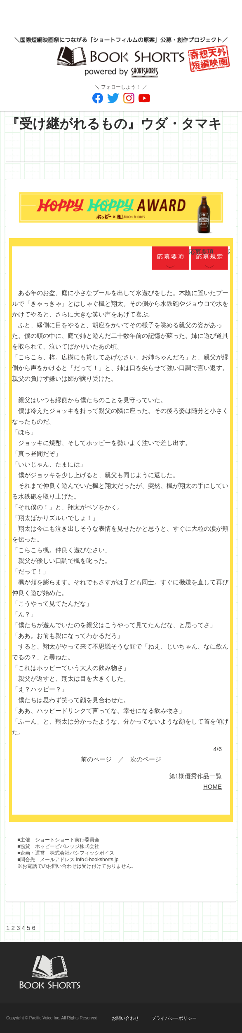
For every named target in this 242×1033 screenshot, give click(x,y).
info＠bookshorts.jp (97, 859)
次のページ (145, 759)
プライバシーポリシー (174, 1018)
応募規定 (209, 258)
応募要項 (170, 258)
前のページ (96, 759)
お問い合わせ (125, 1018)
